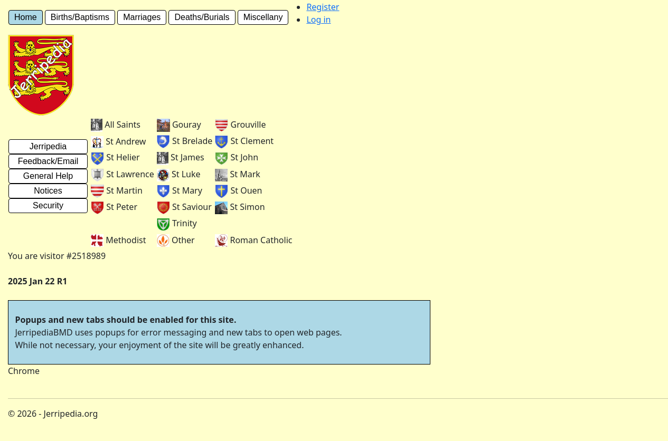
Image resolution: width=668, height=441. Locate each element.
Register (322, 7)
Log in (318, 19)
